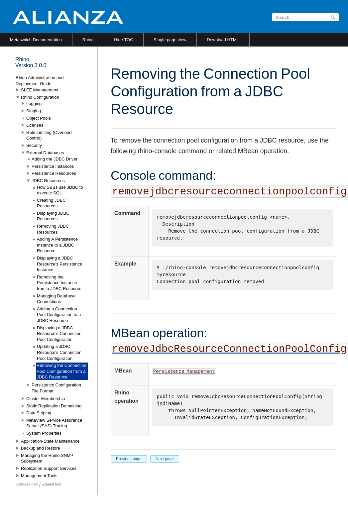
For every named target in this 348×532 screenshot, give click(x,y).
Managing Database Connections (56, 298)
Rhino (88, 39)
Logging (34, 103)
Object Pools (38, 118)
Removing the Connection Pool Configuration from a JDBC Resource (61, 371)
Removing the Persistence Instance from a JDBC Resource (59, 282)
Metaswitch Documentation (36, 39)
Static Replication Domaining (53, 405)
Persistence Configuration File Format (56, 387)
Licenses (34, 125)
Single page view (170, 39)
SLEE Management (39, 89)
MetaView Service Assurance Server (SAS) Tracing (54, 423)
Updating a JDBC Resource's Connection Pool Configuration (59, 352)
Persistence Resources (54, 173)
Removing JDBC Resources (53, 229)
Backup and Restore (40, 448)
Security (34, 145)
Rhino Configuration (40, 97)
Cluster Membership (45, 398)
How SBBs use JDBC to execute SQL (60, 190)
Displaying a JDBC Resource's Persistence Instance (59, 264)
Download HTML (223, 39)
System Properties (43, 433)
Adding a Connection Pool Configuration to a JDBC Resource (59, 314)
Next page (165, 459)
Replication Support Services (48, 468)
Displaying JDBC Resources (53, 216)
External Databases (45, 152)
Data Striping (38, 412)
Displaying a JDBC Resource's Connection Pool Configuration (59, 333)
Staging (33, 110)
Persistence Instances (53, 166)
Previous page (129, 459)
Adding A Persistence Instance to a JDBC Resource (57, 245)
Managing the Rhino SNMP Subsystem (47, 458)
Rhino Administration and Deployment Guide (40, 80)
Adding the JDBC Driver (54, 159)
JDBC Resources (48, 180)
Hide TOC (123, 39)
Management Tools (39, 475)
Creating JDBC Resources (51, 203)
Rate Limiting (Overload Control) (49, 135)
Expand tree (51, 484)
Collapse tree (27, 484)
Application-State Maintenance (50, 441)
